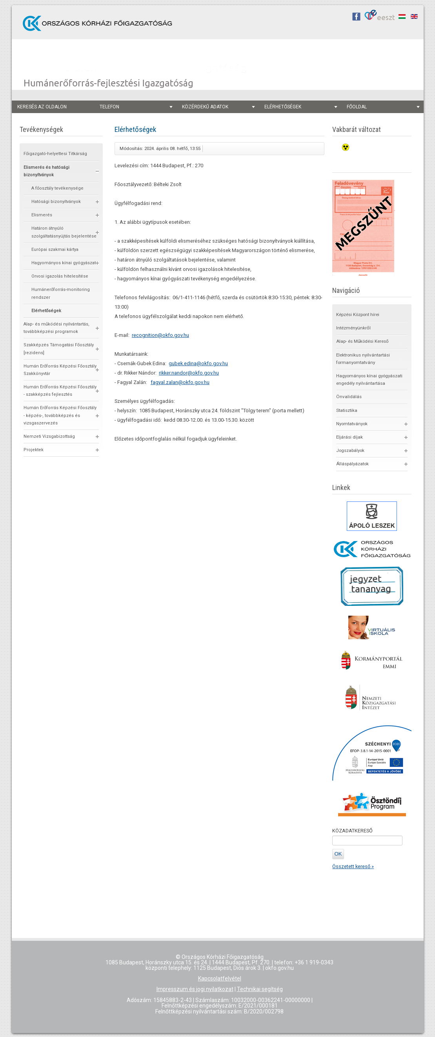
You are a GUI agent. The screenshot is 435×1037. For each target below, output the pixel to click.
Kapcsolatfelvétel (219, 978)
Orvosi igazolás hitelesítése (59, 276)
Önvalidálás (349, 396)
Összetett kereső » (353, 866)
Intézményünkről (353, 328)
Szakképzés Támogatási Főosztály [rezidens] (59, 348)
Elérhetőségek (300, 107)
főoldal (383, 107)
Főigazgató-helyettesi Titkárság (55, 153)
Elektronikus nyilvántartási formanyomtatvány (363, 358)
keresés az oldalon (42, 107)
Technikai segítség (260, 989)
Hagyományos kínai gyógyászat (63, 262)
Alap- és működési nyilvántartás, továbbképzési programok (56, 328)
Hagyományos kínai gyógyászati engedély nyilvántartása (369, 379)
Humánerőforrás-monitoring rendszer (60, 293)
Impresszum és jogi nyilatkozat (195, 989)
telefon (136, 107)
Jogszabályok (350, 450)
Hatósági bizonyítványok (56, 201)
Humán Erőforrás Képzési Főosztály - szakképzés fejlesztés (60, 390)
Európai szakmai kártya (54, 249)
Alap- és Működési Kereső (362, 341)
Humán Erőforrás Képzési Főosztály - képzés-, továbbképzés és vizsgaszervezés (60, 415)
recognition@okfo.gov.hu (160, 335)
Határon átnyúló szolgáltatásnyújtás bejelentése (63, 232)
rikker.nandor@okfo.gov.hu (189, 373)
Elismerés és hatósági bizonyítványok (46, 171)
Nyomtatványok (352, 423)
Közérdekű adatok (218, 107)
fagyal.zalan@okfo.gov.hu (180, 382)
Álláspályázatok (352, 463)
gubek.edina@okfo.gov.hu (198, 363)
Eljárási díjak (349, 437)
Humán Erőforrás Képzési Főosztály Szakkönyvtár (60, 370)
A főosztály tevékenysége (57, 188)
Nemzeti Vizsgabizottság (49, 436)
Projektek (34, 449)
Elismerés (41, 215)
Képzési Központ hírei (357, 314)
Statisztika (346, 410)
